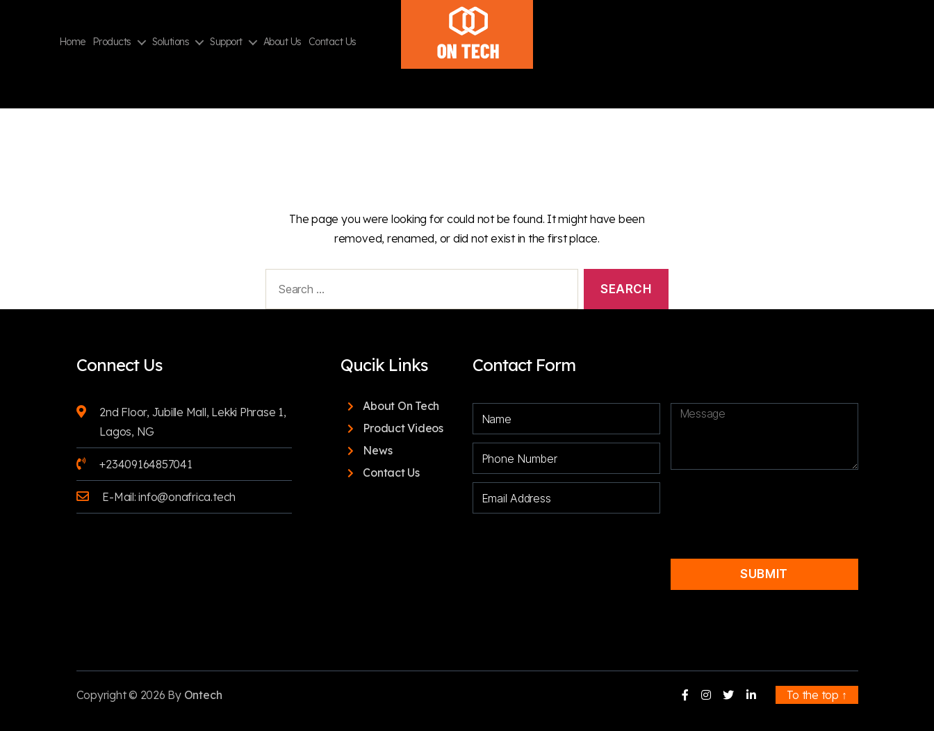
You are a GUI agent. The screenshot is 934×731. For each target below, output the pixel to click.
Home (72, 42)
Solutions (171, 42)
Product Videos (403, 428)
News (377, 450)
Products (111, 42)
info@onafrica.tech (187, 497)
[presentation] (766, 502)
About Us (282, 42)
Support (226, 42)
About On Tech (401, 406)
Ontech (203, 695)
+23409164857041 (145, 464)
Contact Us (333, 42)
